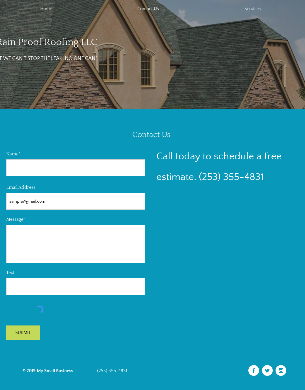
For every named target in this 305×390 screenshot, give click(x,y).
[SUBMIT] (23, 332)
